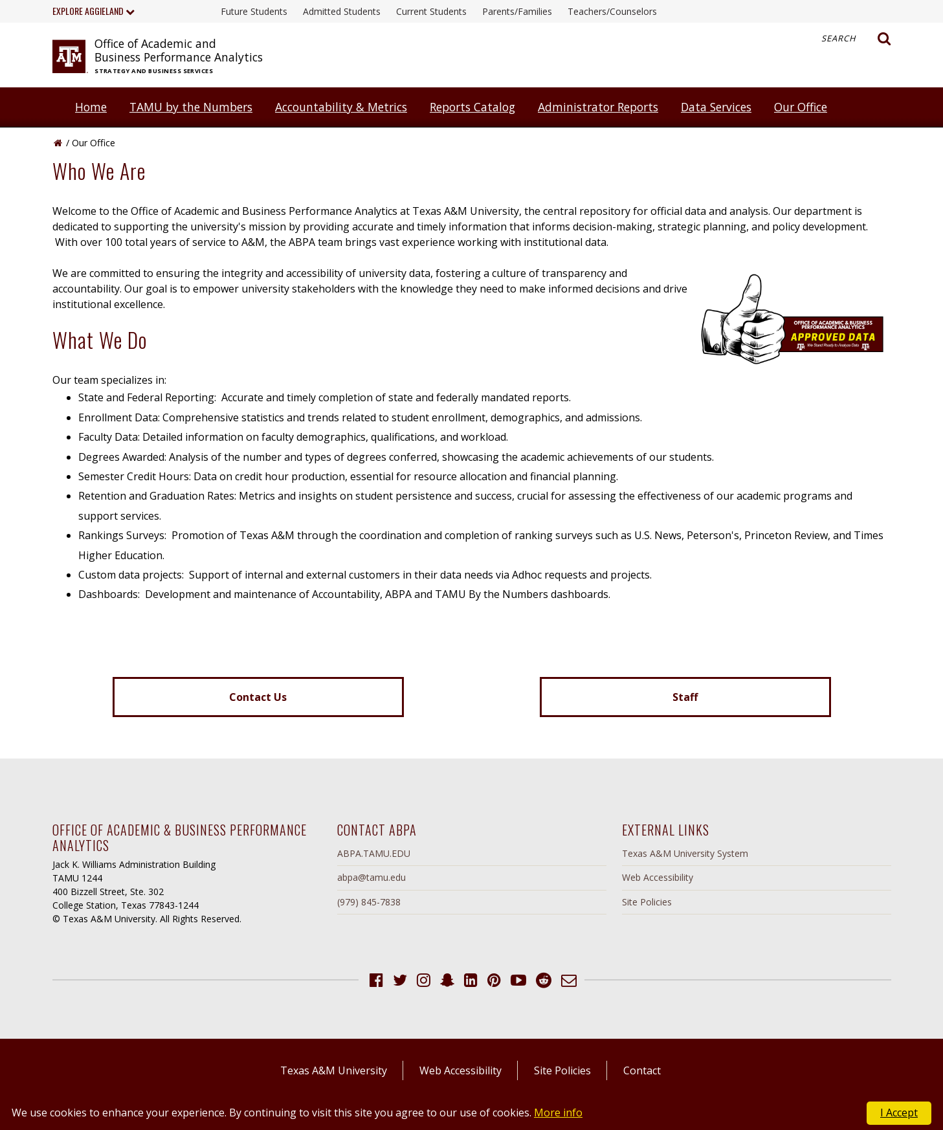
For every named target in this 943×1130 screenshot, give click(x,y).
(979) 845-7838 (369, 902)
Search (856, 39)
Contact (642, 1070)
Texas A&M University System (685, 853)
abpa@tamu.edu (371, 877)
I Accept (899, 1112)
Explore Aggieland (93, 10)
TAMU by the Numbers (190, 107)
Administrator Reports (598, 107)
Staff (685, 697)
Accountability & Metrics (341, 107)
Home (91, 107)
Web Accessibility (657, 877)
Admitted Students (342, 11)
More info (558, 1112)
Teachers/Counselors (612, 11)
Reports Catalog (472, 107)
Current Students (431, 11)
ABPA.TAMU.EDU (373, 853)
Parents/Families (517, 11)
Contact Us (258, 697)
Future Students (254, 11)
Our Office (800, 107)
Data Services (716, 107)
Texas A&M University (333, 1070)
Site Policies (647, 902)
